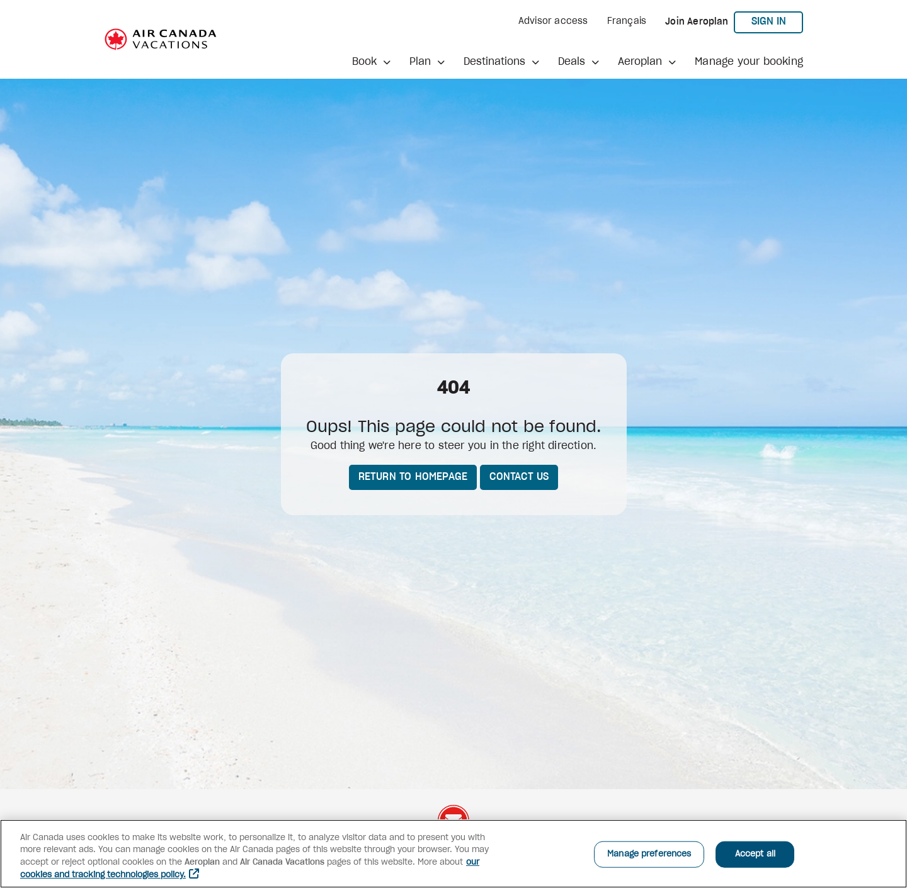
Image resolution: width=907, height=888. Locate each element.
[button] (371, 61)
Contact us (519, 477)
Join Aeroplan (696, 22)
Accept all (755, 854)
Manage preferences (649, 854)
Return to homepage (413, 477)
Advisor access (553, 21)
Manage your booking (749, 62)
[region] (453, 853)
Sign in (777, 20)
